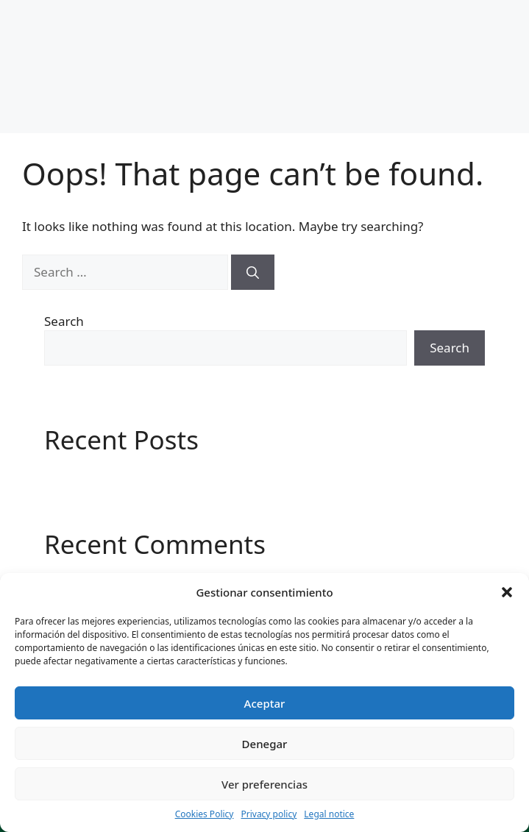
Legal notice (329, 814)
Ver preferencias (264, 784)
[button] (507, 592)
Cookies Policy (204, 814)
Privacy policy (269, 814)
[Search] (252, 272)
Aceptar (264, 703)
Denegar (265, 743)
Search (64, 321)
